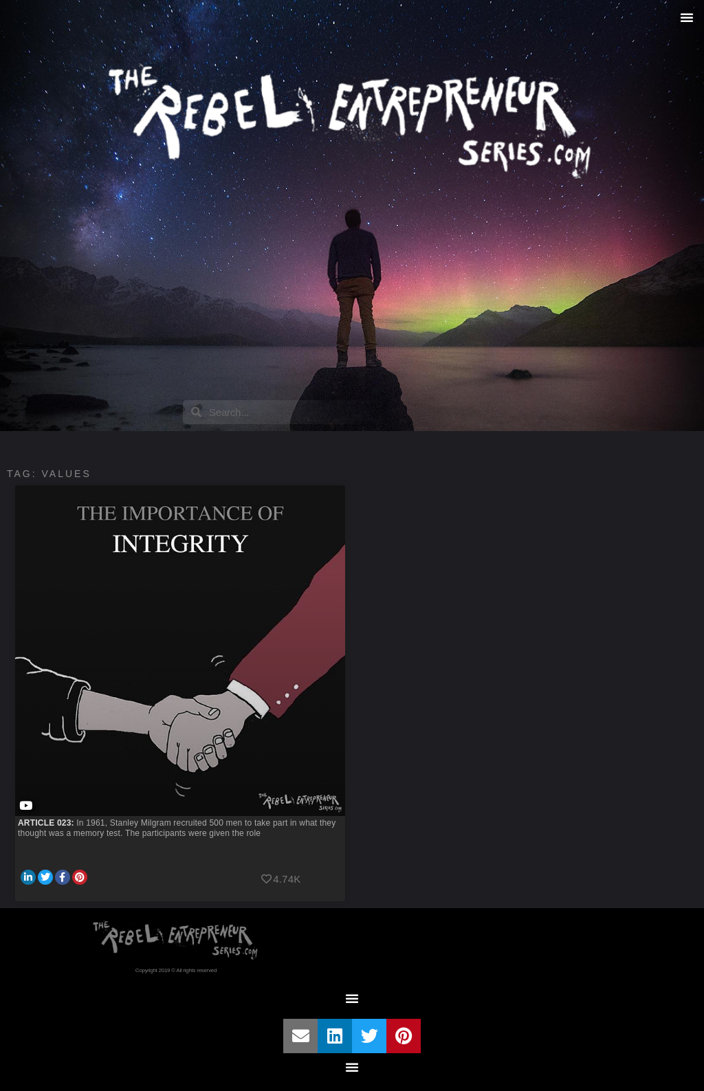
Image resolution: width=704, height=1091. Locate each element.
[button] (686, 17)
